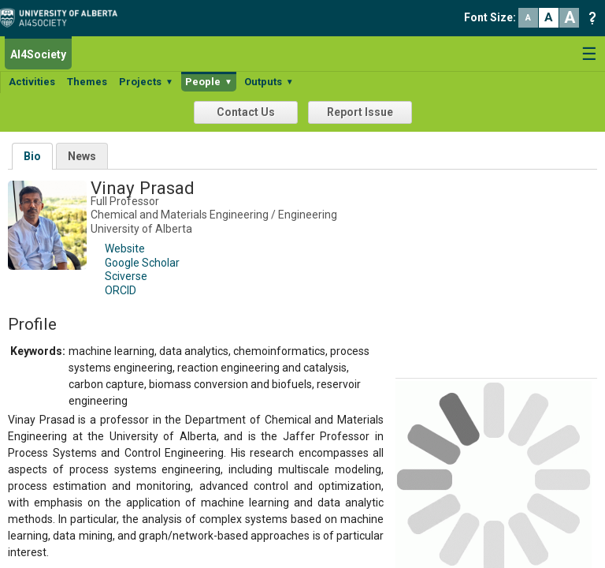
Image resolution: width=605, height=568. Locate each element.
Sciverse (126, 276)
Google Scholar (142, 262)
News (82, 156)
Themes (87, 82)
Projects (146, 82)
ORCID (120, 290)
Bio (32, 156)
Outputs (269, 82)
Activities (32, 82)
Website (125, 248)
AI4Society (38, 54)
